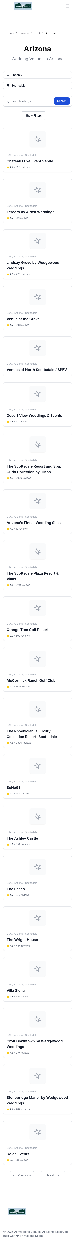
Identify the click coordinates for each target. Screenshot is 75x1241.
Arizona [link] (51, 33)
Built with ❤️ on (23, 1235)
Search (62, 101)
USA (37, 33)
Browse (24, 33)
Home (10, 33)
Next (53, 1175)
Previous (22, 1175)
